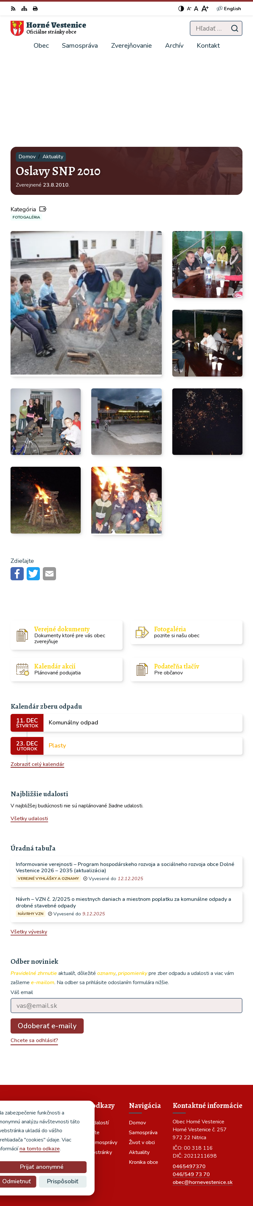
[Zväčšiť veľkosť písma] (205, 8)
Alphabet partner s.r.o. (215, 1170)
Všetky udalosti (29, 729)
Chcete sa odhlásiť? (34, 951)
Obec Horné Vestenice (215, 1179)
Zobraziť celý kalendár (37, 675)
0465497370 (189, 1077)
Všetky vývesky (29, 843)
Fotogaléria (26, 128)
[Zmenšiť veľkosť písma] (189, 8)
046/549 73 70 (191, 1085)
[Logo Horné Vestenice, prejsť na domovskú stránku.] (48, 28)
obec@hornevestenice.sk (203, 1093)
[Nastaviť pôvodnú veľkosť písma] (196, 8)
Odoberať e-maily (47, 937)
